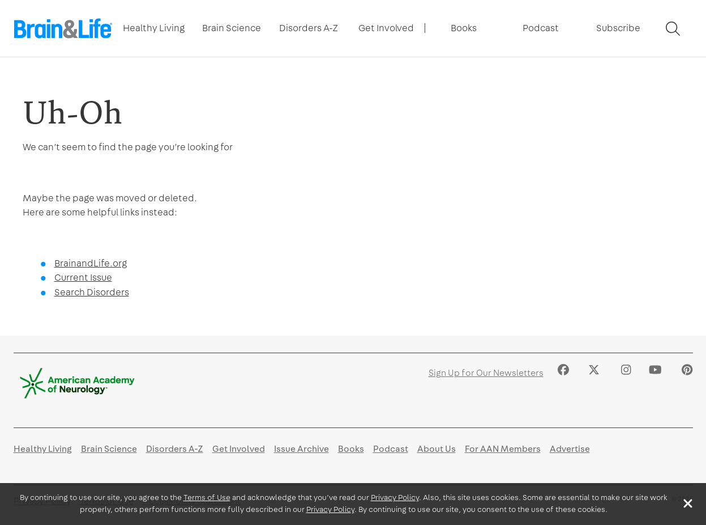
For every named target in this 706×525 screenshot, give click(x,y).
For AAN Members (503, 449)
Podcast (541, 28)
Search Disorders (91, 292)
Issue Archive (301, 449)
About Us (436, 449)
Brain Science (231, 28)
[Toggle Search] (672, 29)
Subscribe (618, 28)
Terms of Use (206, 498)
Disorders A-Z (308, 28)
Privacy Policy (395, 498)
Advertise (570, 449)
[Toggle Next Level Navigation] (154, 28)
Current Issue (83, 277)
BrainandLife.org (90, 263)
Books (464, 28)
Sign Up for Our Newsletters (486, 373)
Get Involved (386, 28)
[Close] (688, 503)
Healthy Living (154, 28)
